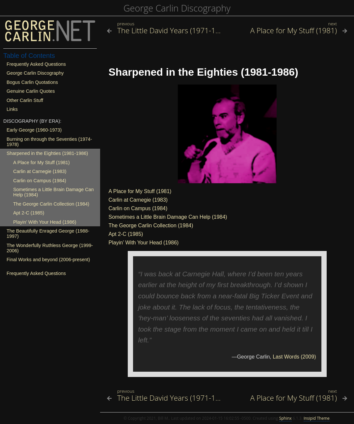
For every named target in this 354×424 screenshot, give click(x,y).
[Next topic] (289, 30)
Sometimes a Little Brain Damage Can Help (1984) (168, 217)
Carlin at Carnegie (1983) (138, 200)
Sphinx (285, 418)
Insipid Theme (317, 418)
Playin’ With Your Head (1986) (144, 242)
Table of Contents (29, 55)
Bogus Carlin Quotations (32, 82)
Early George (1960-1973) (34, 130)
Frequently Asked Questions (36, 64)
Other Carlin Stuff (25, 100)
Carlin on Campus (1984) (138, 208)
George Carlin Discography (177, 8)
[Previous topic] (165, 30)
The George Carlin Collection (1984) (151, 225)
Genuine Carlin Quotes (31, 91)
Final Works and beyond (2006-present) (48, 259)
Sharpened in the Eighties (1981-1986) (47, 153)
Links (12, 109)
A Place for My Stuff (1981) (140, 191)
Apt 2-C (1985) (126, 234)
